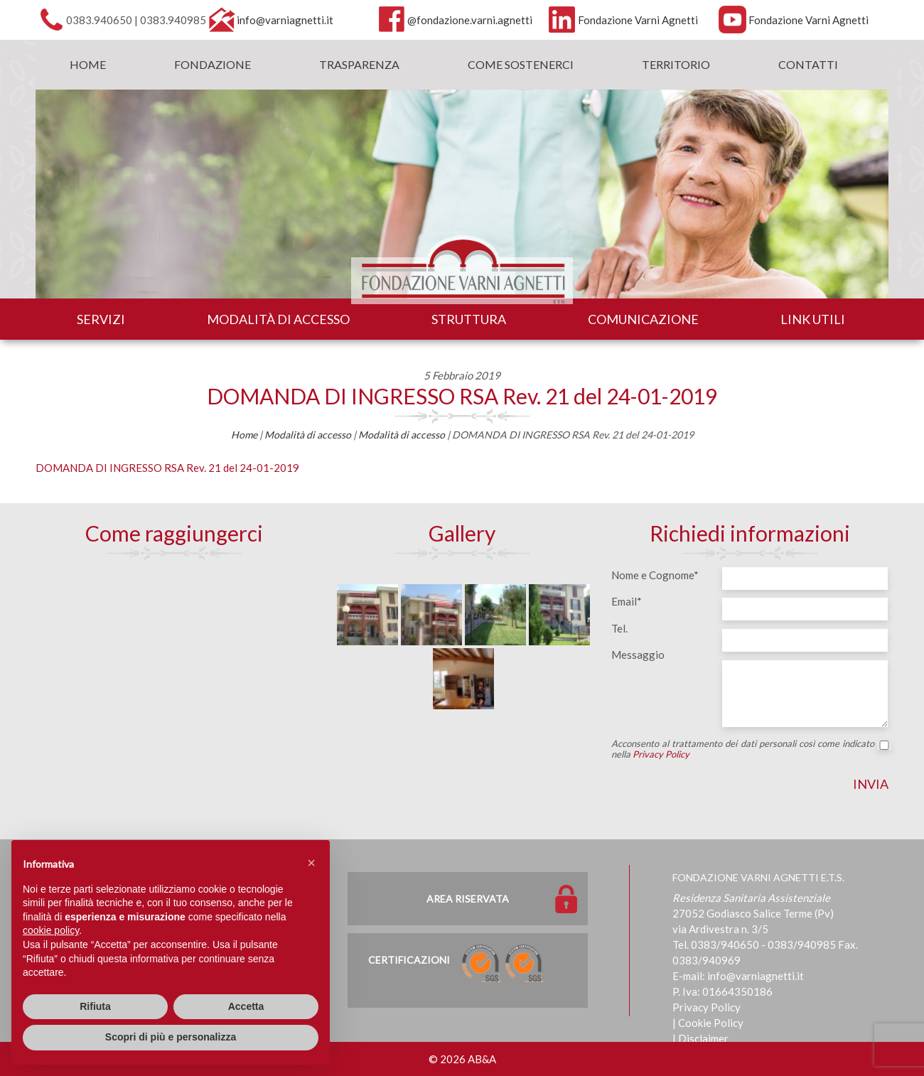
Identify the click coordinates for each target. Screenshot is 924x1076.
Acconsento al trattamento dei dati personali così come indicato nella (749, 749)
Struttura (468, 319)
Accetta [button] (246, 1006)
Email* (626, 601)
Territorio (676, 64)
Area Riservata (467, 899)
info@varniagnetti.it (285, 20)
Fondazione (212, 64)
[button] (311, 862)
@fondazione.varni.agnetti (469, 20)
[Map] (174, 670)
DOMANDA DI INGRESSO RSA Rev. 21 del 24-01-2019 (462, 396)
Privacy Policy (661, 754)
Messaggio (638, 654)
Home (88, 64)
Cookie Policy (710, 1022)
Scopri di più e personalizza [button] (170, 1037)
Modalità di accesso (278, 319)
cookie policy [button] (51, 930)
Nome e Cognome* (655, 575)
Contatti (808, 64)
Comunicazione (643, 319)
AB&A (482, 1059)
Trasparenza (359, 64)
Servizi (101, 319)
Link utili (812, 319)
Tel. (619, 628)
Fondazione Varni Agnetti (638, 20)
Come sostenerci (521, 64)
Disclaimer (703, 1038)
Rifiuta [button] (95, 1006)
